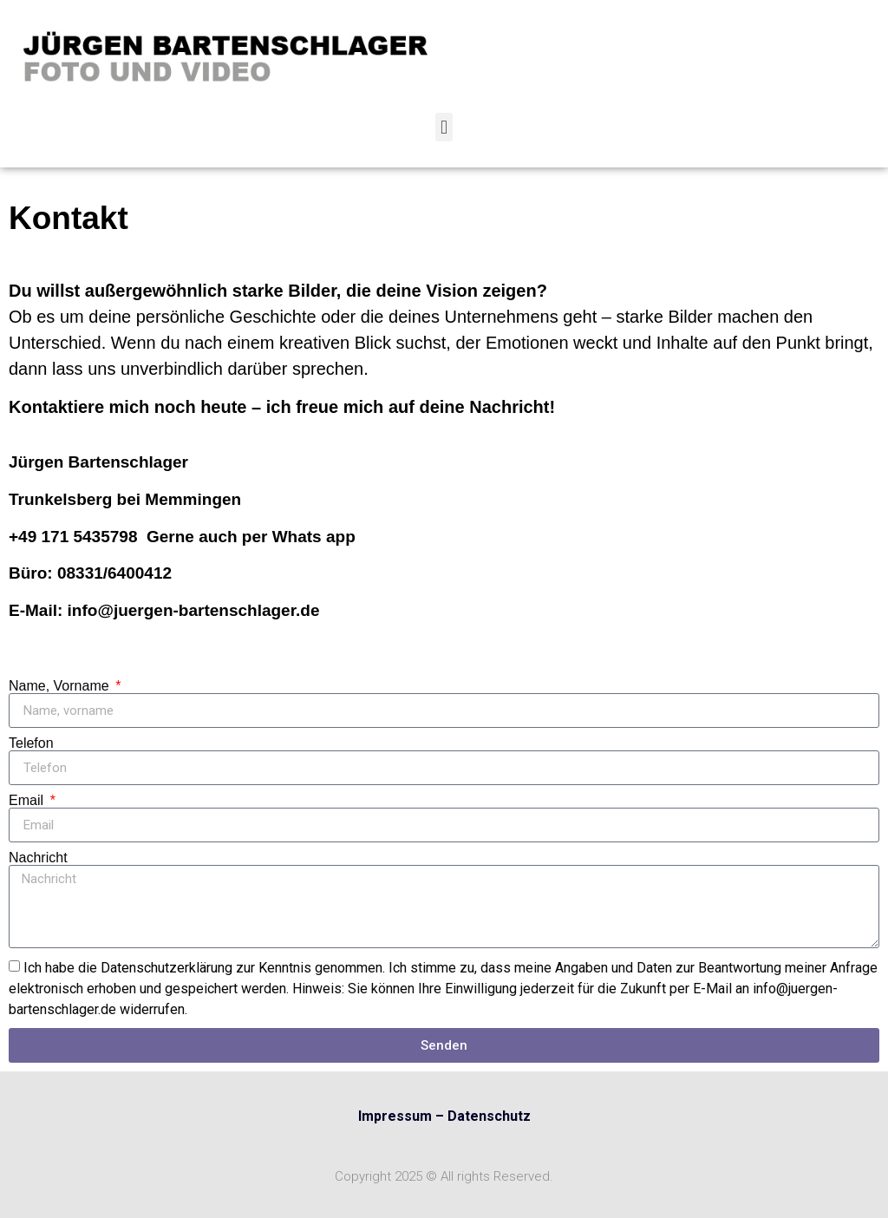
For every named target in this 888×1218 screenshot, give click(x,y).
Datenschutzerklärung (166, 967)
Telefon (31, 743)
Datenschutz (489, 1116)
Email (28, 801)
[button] (443, 127)
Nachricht (38, 858)
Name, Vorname (61, 686)
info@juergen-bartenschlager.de (194, 610)
